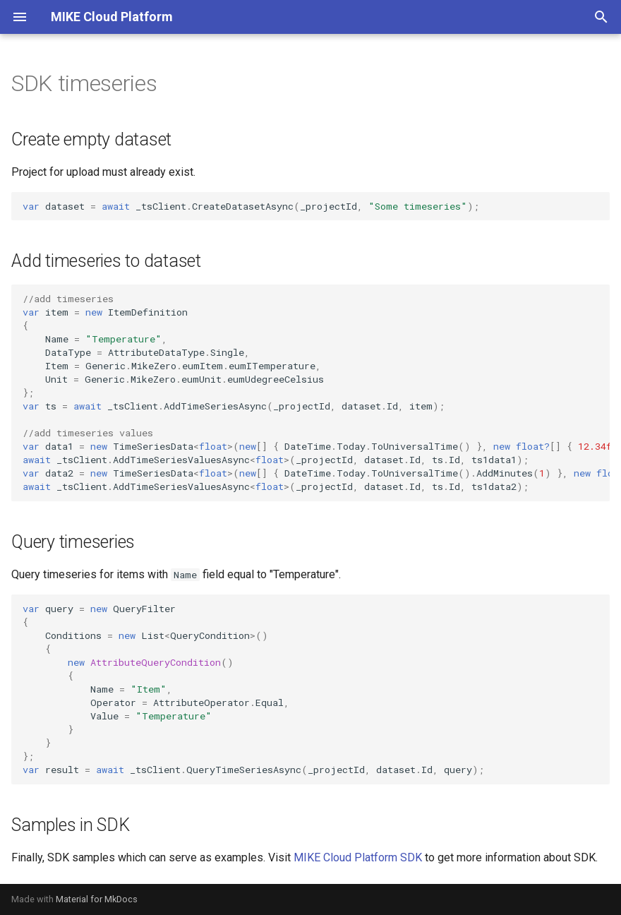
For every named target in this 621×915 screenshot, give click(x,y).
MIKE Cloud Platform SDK (358, 857)
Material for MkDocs (97, 899)
